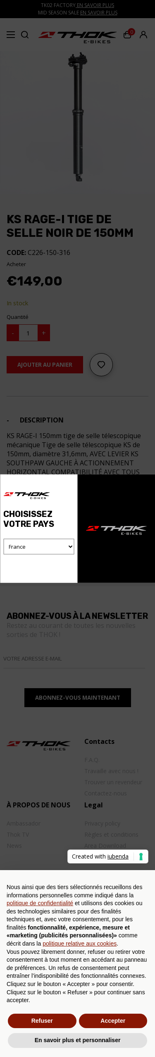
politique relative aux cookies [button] (80, 943)
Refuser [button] (42, 1020)
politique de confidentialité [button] (40, 903)
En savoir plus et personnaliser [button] (78, 1040)
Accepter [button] (112, 1020)
